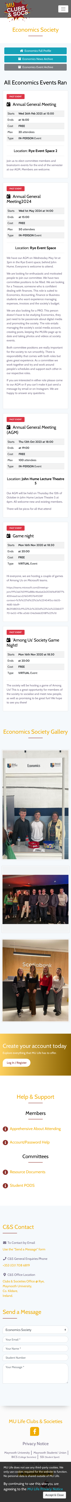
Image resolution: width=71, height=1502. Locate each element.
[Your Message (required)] (35, 1373)
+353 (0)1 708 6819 (16, 1265)
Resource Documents (27, 1171)
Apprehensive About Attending (35, 1128)
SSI (50, 1457)
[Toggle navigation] (63, 8)
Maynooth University (17, 1452)
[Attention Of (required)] (35, 1330)
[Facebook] (35, 1432)
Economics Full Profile (35, 50)
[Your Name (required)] (35, 1348)
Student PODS (22, 1185)
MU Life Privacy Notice (45, 1489)
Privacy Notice (36, 1443)
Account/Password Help (30, 1142)
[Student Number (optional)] (35, 1357)
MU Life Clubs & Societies (35, 1421)
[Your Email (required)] (35, 1339)
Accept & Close (54, 1495)
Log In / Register (17, 1062)
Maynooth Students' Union (50, 1452)
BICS (23, 1457)
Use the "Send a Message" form (24, 1249)
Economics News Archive (35, 59)
